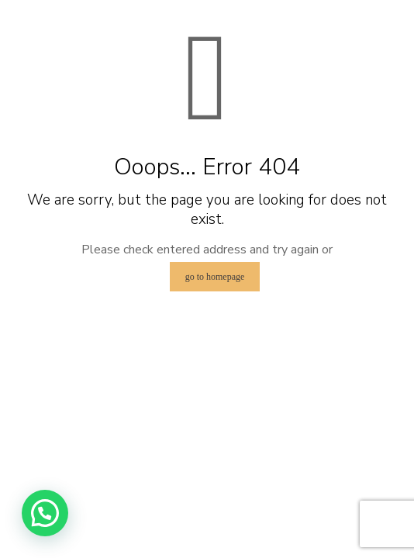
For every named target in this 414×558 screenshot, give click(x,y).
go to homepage (215, 276)
